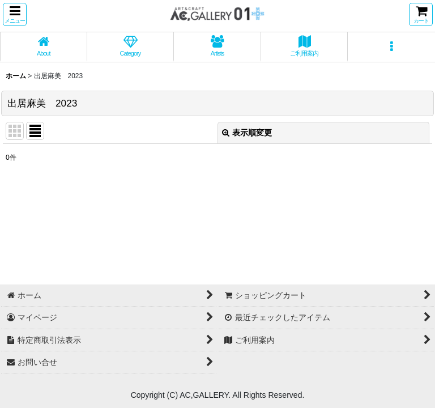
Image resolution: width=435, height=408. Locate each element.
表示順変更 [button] (247, 132)
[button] (15, 14)
